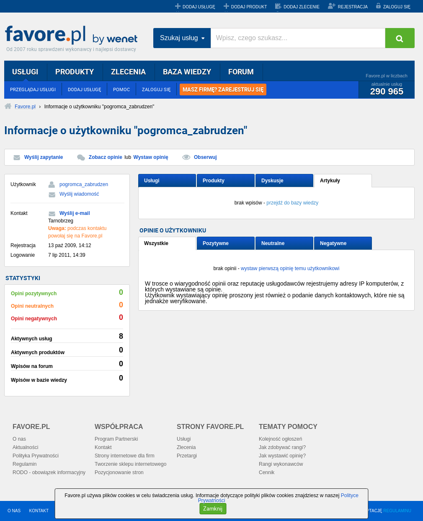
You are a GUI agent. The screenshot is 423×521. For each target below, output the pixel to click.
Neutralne (272, 243)
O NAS (14, 510)
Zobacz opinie (105, 157)
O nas (19, 439)
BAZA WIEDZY (187, 71)
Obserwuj (205, 157)
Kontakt (103, 447)
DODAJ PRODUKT (249, 7)
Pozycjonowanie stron (119, 472)
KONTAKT (39, 510)
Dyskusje (272, 181)
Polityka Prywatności (36, 456)
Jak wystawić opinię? (282, 456)
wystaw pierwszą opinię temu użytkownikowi (290, 268)
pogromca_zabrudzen (83, 184)
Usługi (152, 181)
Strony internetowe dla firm (125, 456)
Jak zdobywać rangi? (282, 447)
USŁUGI (25, 71)
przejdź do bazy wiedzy (292, 203)
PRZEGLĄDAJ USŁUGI (33, 89)
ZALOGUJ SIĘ (396, 7)
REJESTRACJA (353, 7)
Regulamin (24, 464)
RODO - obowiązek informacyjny (49, 472)
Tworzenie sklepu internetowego (130, 464)
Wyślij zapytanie (43, 157)
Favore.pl (73, 35)
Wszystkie (156, 243)
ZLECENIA (128, 71)
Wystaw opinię (151, 157)
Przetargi (187, 456)
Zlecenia (186, 447)
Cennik (266, 472)
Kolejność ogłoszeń (280, 439)
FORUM (241, 71)
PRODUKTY (74, 71)
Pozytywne (216, 243)
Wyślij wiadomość (79, 194)
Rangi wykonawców (281, 464)
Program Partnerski (116, 439)
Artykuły (330, 181)
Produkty (213, 181)
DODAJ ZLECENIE (302, 7)
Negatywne (333, 243)
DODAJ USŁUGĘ (199, 7)
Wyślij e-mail (74, 213)
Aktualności (25, 447)
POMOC (121, 89)
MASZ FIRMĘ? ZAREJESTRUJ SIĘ (223, 89)
